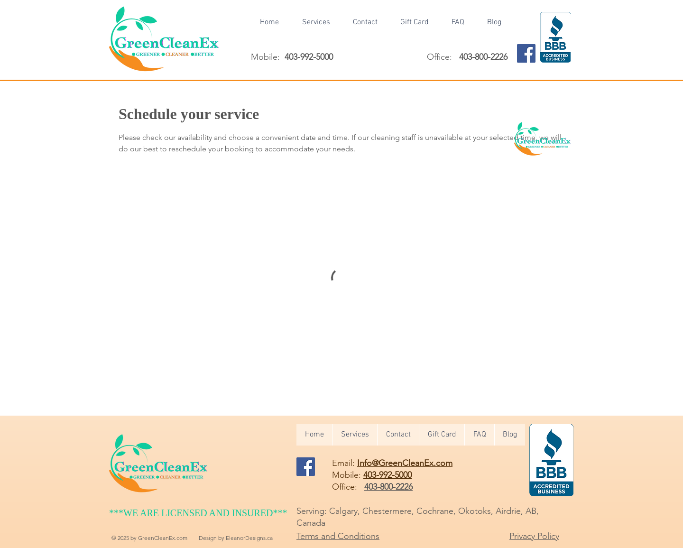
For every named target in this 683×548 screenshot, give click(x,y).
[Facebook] (526, 53)
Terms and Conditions (337, 536)
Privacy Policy (534, 536)
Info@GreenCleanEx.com (404, 463)
